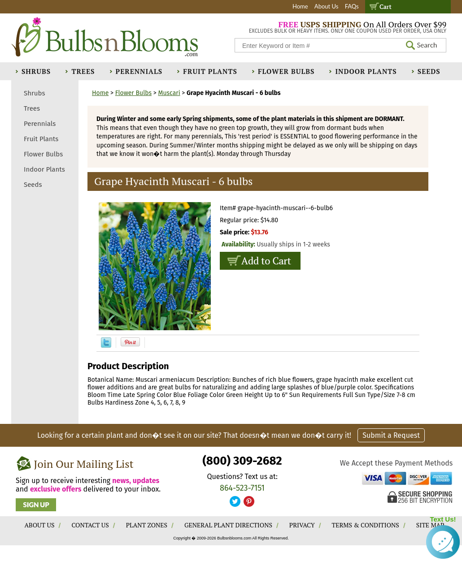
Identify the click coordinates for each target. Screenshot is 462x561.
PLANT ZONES (146, 525)
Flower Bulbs (286, 71)
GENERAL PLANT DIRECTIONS (228, 525)
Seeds (429, 71)
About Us (326, 6)
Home (300, 6)
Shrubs (36, 71)
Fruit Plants (210, 71)
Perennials (139, 71)
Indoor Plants (366, 71)
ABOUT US (40, 525)
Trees (83, 71)
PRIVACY (302, 525)
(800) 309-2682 (242, 461)
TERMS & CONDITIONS (365, 525)
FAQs (352, 6)
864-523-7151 (242, 488)
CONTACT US (90, 525)
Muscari (169, 93)
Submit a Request (391, 435)
